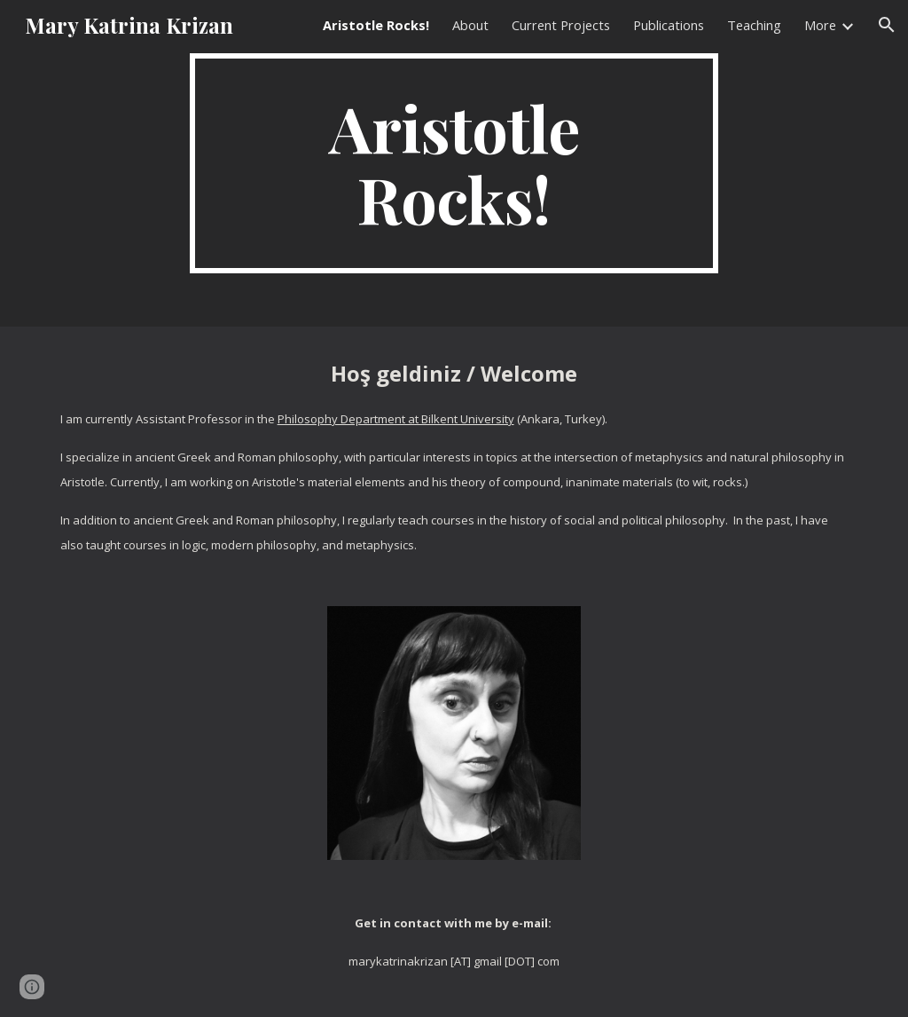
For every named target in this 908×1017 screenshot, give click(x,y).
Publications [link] (668, 25)
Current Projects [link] (561, 25)
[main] (453, 163)
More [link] (820, 25)
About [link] (470, 25)
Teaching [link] (754, 25)
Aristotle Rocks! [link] (376, 25)
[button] (886, 25)
